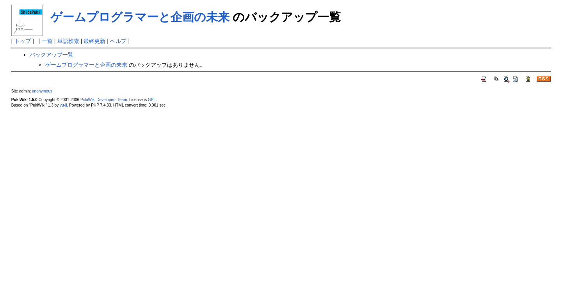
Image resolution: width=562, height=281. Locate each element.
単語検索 (68, 41)
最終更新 (94, 41)
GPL (152, 100)
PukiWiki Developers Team (103, 100)
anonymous (42, 91)
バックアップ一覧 (51, 55)
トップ (22, 41)
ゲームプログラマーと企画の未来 (139, 17)
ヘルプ (118, 41)
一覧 (47, 41)
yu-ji (63, 105)
